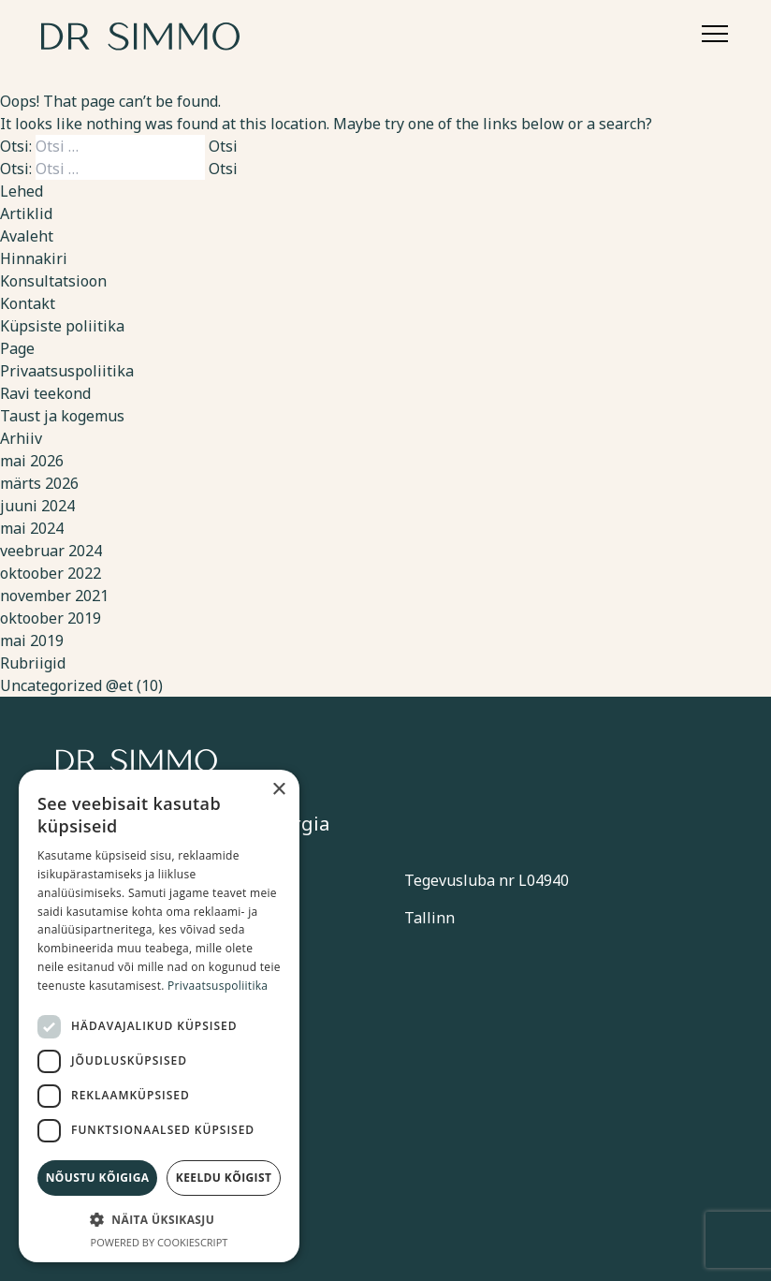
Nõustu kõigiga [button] (98, 1177)
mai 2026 (32, 460)
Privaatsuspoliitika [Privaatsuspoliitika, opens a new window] (217, 986)
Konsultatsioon (53, 281)
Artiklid (26, 213)
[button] (159, 1219)
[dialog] (159, 1016)
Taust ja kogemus (62, 415)
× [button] (278, 790)
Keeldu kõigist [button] (224, 1177)
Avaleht (26, 236)
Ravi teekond (45, 393)
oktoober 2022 (50, 573)
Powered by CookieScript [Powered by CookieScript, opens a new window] (159, 1242)
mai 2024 (32, 528)
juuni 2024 (37, 505)
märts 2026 (39, 483)
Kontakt (27, 303)
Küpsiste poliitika (62, 326)
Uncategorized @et (66, 685)
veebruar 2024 (51, 550)
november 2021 (54, 595)
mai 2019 (32, 640)
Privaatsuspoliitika (67, 371)
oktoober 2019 (50, 618)
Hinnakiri (33, 258)
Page (17, 348)
